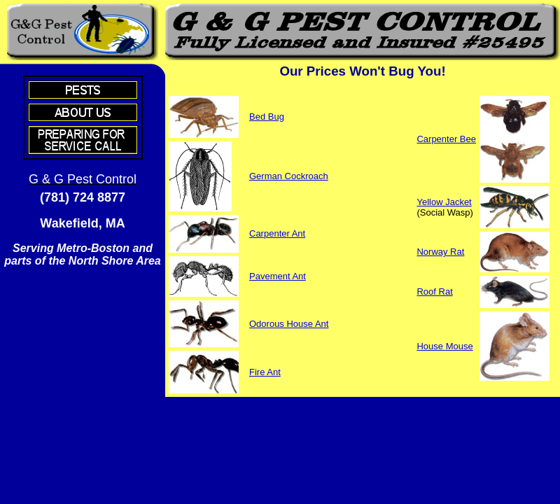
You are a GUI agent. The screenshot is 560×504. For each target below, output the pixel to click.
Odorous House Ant (288, 323)
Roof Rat (434, 291)
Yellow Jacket (443, 202)
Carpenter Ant (277, 233)
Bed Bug (266, 116)
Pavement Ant (277, 276)
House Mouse (444, 346)
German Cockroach (288, 176)
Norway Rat (440, 251)
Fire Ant (265, 372)
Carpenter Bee (446, 139)
